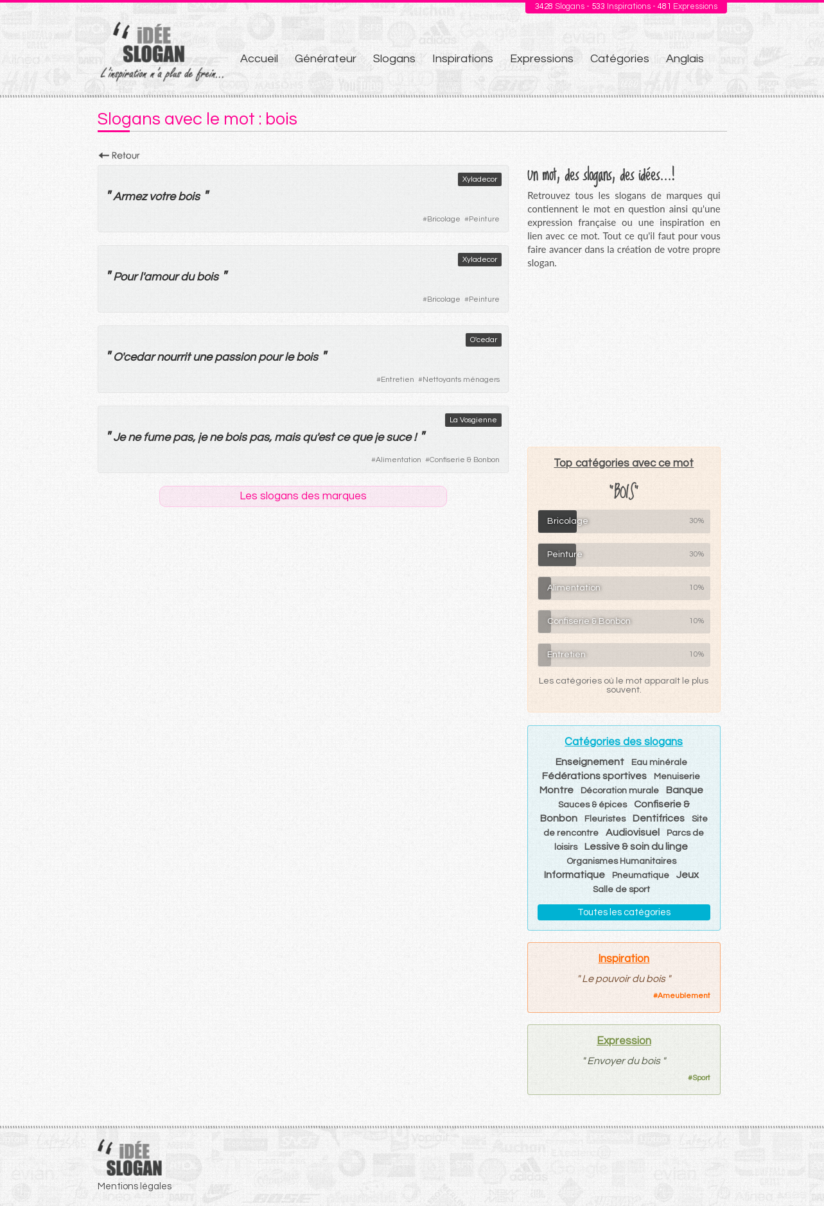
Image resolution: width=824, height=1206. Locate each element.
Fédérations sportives (594, 776)
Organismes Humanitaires (621, 861)
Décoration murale (620, 790)
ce (343, 437)
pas (183, 437)
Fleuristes (605, 818)
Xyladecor (479, 179)
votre (162, 197)
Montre (556, 790)
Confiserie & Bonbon (465, 460)
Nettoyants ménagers (461, 379)
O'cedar (483, 340)
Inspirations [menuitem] (462, 59)
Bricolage (443, 219)
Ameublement (684, 996)
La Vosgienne (473, 420)
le (289, 357)
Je (119, 437)
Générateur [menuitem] (325, 59)
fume (156, 437)
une (202, 357)
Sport (701, 1078)
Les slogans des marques (303, 496)
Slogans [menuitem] (394, 59)
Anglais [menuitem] (685, 59)
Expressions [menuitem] (542, 59)
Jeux (687, 875)
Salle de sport (621, 889)
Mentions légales (134, 1186)
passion (235, 357)
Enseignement (590, 762)
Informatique (574, 875)
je (202, 437)
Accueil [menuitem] (259, 59)
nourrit (173, 357)
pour (270, 357)
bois (189, 197)
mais (287, 437)
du (187, 277)
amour (161, 277)
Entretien (397, 379)
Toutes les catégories (624, 912)
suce (398, 437)
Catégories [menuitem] (619, 59)
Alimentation (398, 460)
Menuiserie (677, 776)
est (326, 437)
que (362, 437)
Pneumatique (640, 875)
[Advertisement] (623, 357)
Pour (125, 277)
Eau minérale (659, 762)
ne (134, 437)
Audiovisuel (633, 832)
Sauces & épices (592, 804)
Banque (684, 790)
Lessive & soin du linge (636, 846)
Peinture (484, 219)
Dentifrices (659, 818)
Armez (129, 197)
